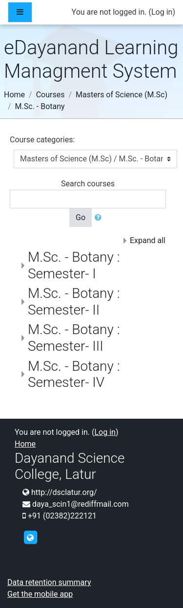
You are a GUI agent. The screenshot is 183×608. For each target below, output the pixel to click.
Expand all (147, 240)
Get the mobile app (40, 594)
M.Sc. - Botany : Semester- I (74, 265)
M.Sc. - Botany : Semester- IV (74, 374)
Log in (161, 12)
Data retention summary (49, 582)
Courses (50, 94)
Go (80, 217)
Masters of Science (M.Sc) (121, 94)
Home (14, 94)
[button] (100, 217)
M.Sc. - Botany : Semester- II (74, 301)
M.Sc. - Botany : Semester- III (74, 337)
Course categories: (42, 139)
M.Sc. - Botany (40, 106)
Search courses (88, 183)
